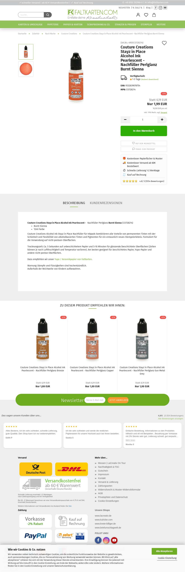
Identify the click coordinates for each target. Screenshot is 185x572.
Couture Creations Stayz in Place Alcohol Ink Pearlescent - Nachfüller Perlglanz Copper (92, 369)
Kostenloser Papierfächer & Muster (144, 158)
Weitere (161, 24)
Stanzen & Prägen (125, 24)
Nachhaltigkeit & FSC (108, 467)
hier (70, 506)
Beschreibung (74, 203)
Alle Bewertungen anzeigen (170, 418)
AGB (100, 493)
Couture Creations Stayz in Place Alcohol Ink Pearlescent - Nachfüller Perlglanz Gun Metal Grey (142, 370)
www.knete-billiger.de (105, 523)
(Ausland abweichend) (150, 79)
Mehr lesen (130, 440)
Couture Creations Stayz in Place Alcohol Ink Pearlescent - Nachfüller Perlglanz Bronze (42, 369)
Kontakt (102, 478)
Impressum (103, 474)
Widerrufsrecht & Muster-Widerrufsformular (119, 489)
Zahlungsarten (105, 486)
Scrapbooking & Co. (98, 24)
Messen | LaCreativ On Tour (112, 463)
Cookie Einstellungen (108, 501)
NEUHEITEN (124, 7)
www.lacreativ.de (103, 515)
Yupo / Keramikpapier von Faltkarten (73, 259)
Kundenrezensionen (106, 203)
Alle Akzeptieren (164, 551)
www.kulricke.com (103, 519)
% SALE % (137, 7)
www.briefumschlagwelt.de (108, 527)
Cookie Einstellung (167, 558)
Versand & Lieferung (108, 482)
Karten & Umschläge (30, 24)
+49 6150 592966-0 (134, 2)
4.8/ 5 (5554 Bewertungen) (143, 181)
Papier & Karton (72, 24)
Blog (148, 7)
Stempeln (146, 24)
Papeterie (53, 24)
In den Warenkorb (144, 130)
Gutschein (103, 470)
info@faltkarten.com (157, 2)
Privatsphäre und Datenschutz (113, 497)
